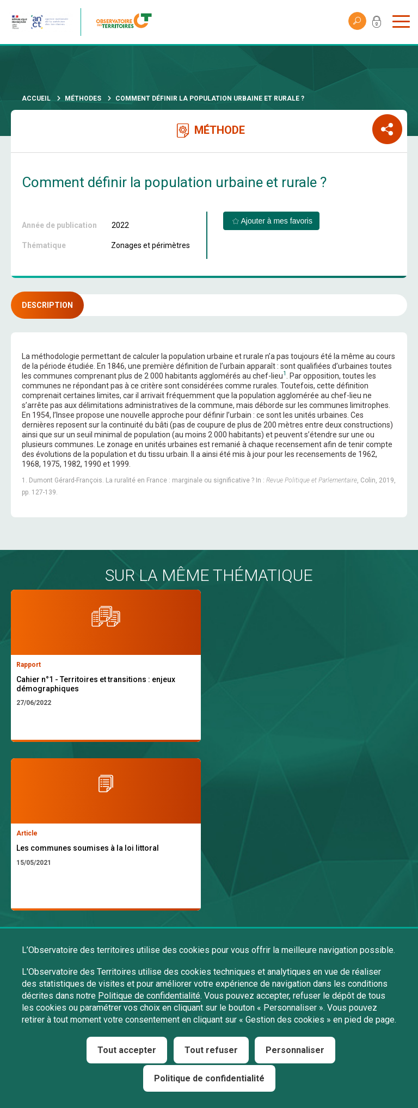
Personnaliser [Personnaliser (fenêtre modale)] (295, 1050)
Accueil (36, 98)
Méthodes (83, 98)
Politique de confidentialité (149, 996)
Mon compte (377, 24)
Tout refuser (211, 1050)
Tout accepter (126, 1050)
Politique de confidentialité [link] (209, 1078)
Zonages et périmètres (150, 245)
